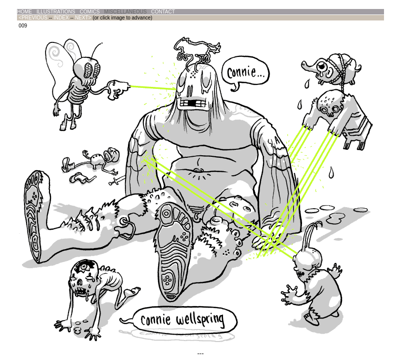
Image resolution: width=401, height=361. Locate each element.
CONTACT (163, 11)
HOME (24, 11)
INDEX (61, 17)
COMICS (90, 11)
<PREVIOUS (33, 17)
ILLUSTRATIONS (56, 11)
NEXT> (83, 17)
